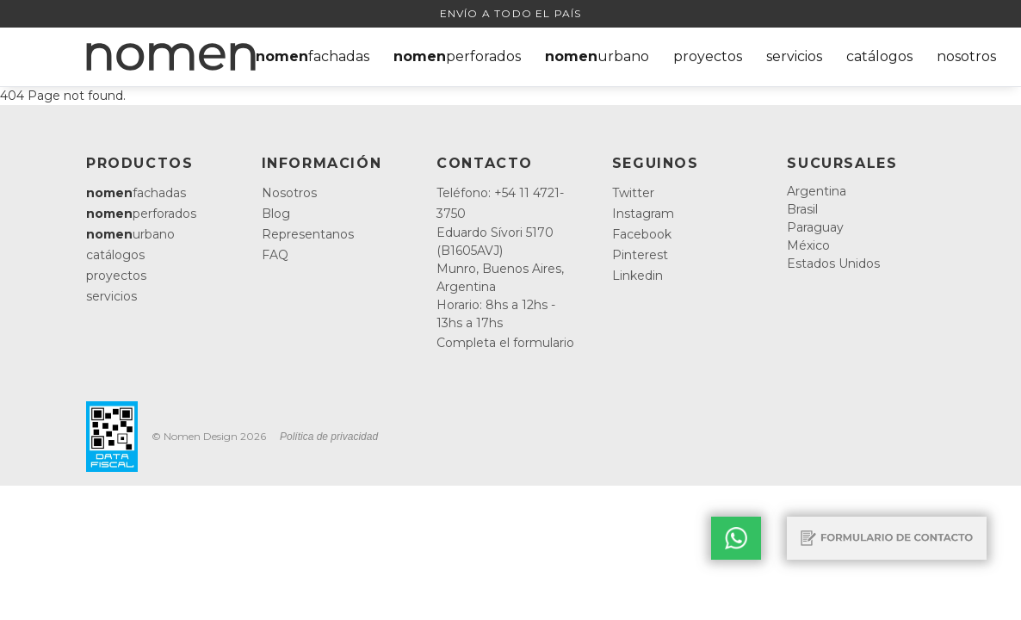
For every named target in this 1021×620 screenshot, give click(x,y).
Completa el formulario (505, 342)
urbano (597, 56)
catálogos (879, 56)
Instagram (643, 213)
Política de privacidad (329, 437)
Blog (276, 213)
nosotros (966, 56)
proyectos (707, 56)
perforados (457, 56)
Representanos (308, 234)
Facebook (641, 234)
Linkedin (637, 275)
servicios (794, 56)
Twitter (633, 193)
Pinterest (640, 255)
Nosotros (289, 193)
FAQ (275, 255)
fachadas (312, 56)
